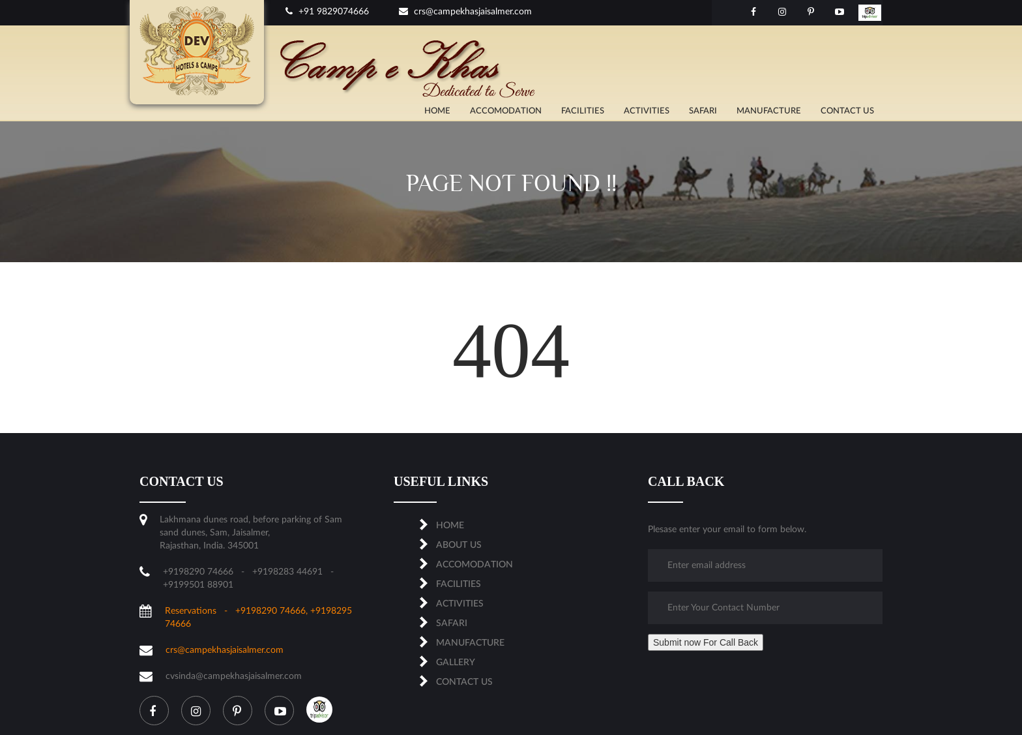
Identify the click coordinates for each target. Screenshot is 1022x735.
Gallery (455, 662)
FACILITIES (582, 111)
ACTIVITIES (646, 111)
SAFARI (703, 111)
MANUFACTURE (769, 111)
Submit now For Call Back (705, 642)
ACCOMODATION (506, 111)
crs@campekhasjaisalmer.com (465, 11)
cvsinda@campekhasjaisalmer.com (234, 676)
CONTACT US (847, 111)
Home (437, 111)
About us (459, 545)
